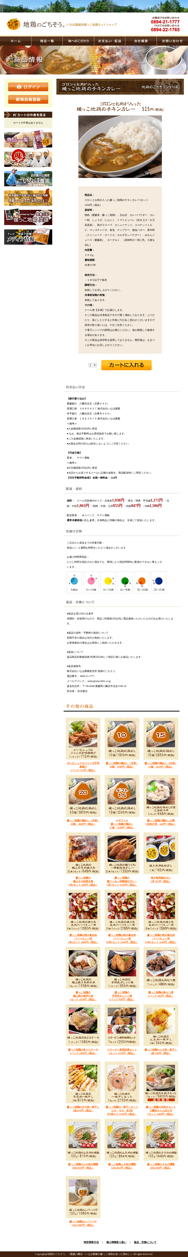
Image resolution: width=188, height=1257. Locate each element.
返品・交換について (145, 1242)
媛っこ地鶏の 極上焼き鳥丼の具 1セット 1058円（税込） (83, 996)
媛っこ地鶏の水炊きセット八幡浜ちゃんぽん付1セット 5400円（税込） (161, 1111)
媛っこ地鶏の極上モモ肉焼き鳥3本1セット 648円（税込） (83, 881)
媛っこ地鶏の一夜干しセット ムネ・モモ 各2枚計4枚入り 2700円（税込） (122, 1111)
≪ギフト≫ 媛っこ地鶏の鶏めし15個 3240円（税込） (122, 824)
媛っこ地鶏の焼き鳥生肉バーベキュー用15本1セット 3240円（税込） (161, 939)
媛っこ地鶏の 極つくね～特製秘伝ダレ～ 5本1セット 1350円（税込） (122, 881)
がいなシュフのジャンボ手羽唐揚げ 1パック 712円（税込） (83, 767)
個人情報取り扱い (116, 1242)
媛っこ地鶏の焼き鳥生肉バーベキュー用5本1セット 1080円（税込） (83, 939)
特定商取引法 (91, 1242)
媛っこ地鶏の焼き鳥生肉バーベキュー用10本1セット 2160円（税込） (122, 939)
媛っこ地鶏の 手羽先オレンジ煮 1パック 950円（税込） (122, 996)
